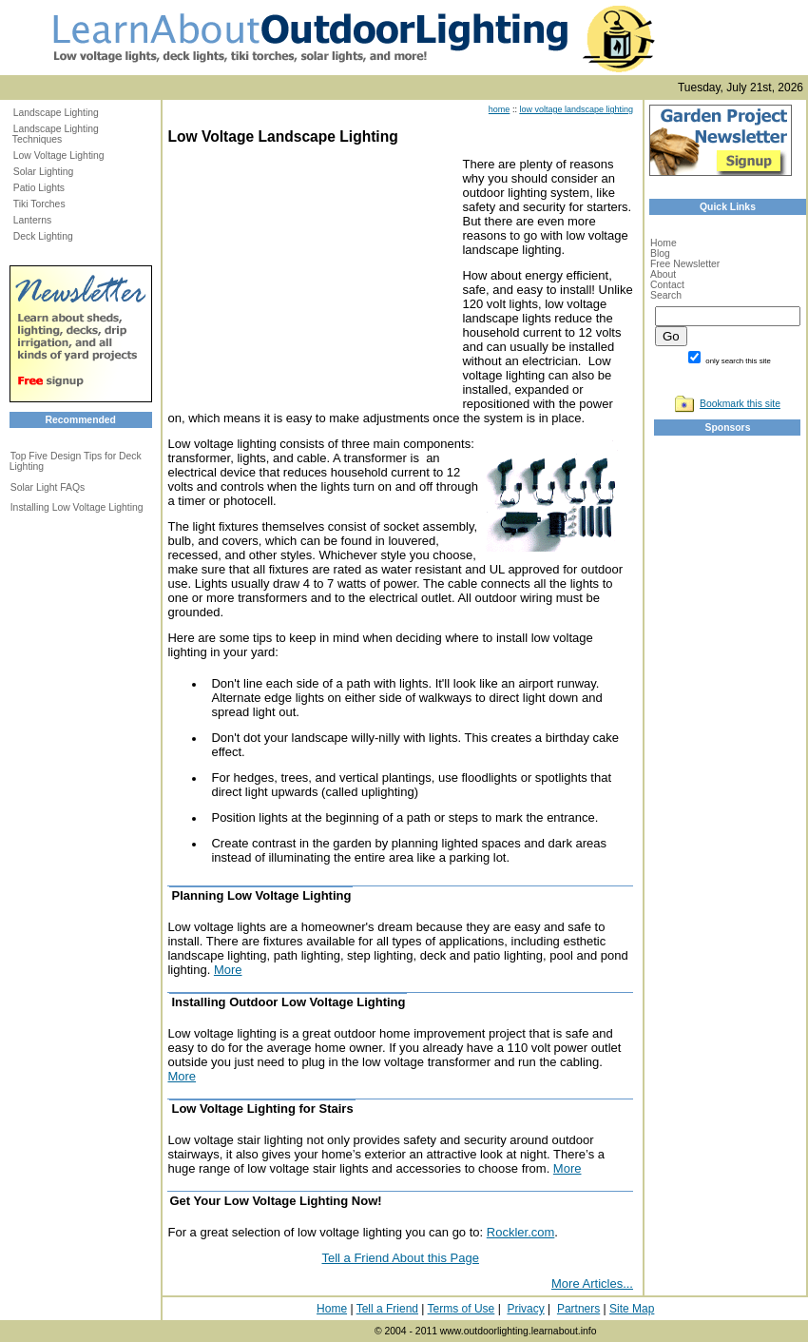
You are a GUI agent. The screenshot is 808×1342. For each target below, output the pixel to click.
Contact (667, 285)
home (499, 109)
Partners (578, 1308)
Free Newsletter (685, 264)
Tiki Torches (39, 204)
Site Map (631, 1308)
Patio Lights (39, 188)
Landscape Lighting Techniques (55, 134)
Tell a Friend (387, 1308)
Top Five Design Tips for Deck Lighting (76, 461)
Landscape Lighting (56, 112)
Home (663, 243)
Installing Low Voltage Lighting (77, 507)
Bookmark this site (740, 404)
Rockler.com (521, 1232)
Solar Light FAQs (48, 487)
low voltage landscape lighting (576, 109)
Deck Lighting (43, 236)
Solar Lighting (43, 171)
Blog (660, 253)
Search (666, 295)
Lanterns (32, 220)
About (663, 274)
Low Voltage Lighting (59, 155)
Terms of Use (461, 1308)
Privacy (525, 1308)
